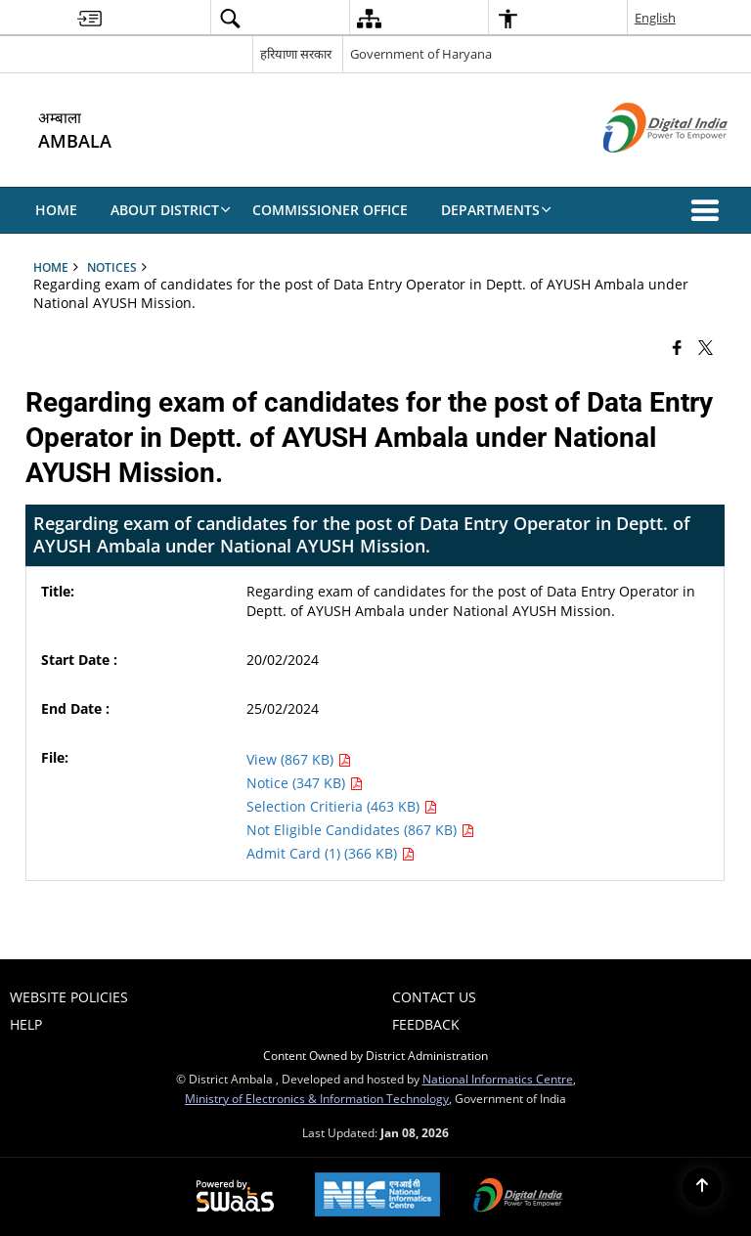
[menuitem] (89, 18)
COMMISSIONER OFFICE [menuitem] (330, 209)
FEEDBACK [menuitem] (426, 1024)
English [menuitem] (655, 17)
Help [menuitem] (26, 1024)
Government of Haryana (421, 54)
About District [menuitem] (170, 209)
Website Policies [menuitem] (69, 997)
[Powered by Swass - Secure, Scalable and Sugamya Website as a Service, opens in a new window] (235, 1197)
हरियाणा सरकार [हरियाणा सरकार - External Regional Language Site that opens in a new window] (295, 54)
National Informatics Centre (497, 1078)
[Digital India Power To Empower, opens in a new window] (518, 1197)
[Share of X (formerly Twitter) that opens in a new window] (705, 346)
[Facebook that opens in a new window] (677, 346)
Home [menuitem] (56, 209)
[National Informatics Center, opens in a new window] (377, 1196)
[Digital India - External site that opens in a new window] (641, 168)
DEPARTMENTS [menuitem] (496, 209)
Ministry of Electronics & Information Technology (317, 1098)
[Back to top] (702, 1187)
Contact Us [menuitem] (434, 997)
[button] (708, 210)
